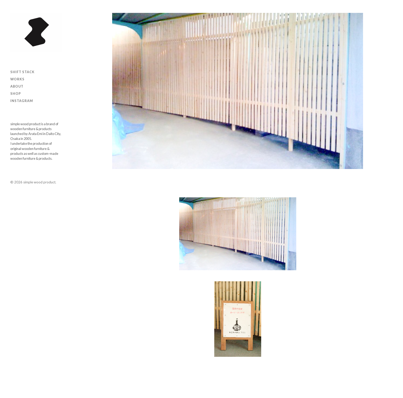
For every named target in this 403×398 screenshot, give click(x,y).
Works (17, 79)
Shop (15, 93)
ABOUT (16, 86)
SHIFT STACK (22, 72)
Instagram (21, 101)
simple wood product (39, 182)
